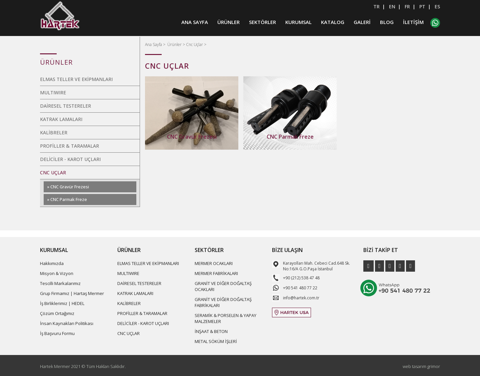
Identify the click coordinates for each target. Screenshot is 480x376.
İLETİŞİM (413, 22)
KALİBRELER (53, 132)
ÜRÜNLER (228, 22)
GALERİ (362, 22)
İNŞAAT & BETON (211, 331)
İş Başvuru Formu (57, 333)
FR (407, 6)
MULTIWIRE (53, 92)
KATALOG (332, 22)
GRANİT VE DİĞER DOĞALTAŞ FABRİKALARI (223, 302)
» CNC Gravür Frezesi (68, 187)
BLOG (387, 22)
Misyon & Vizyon (56, 273)
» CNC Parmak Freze (67, 199)
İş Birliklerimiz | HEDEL (62, 303)
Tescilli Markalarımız (60, 283)
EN (392, 6)
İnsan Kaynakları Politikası (66, 323)
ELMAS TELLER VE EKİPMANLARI (76, 79)
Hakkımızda (52, 263)
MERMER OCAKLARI (214, 263)
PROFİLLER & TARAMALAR (69, 146)
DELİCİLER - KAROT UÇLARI (70, 159)
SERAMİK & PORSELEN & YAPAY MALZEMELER (225, 318)
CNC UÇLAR (53, 172)
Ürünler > (176, 44)
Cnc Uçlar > (196, 44)
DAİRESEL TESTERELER (65, 106)
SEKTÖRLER (262, 22)
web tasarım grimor (421, 366)
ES (437, 6)
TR (376, 6)
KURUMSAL (298, 22)
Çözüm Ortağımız (57, 313)
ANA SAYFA (194, 22)
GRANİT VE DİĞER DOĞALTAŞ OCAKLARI (223, 286)
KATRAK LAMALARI (61, 119)
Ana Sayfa (154, 44)
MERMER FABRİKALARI (216, 273)
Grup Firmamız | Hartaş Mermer (72, 293)
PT (422, 6)
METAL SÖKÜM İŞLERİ (216, 341)
